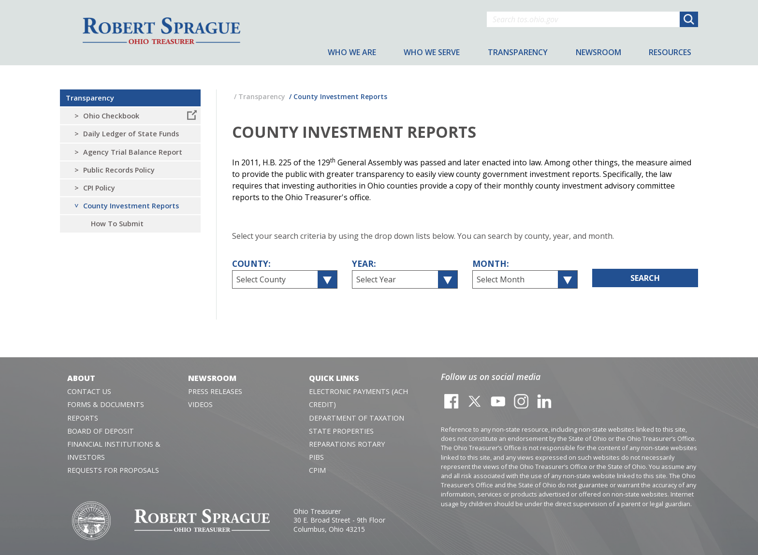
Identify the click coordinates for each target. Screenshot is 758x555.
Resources (670, 52)
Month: (490, 263)
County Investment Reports (131, 205)
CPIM (317, 470)
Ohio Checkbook (111, 115)
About (81, 378)
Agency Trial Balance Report (132, 152)
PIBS (316, 457)
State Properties (341, 431)
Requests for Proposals (113, 470)
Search (645, 278)
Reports (82, 418)
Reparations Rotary (347, 444)
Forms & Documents (105, 404)
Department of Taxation (356, 418)
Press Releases (215, 391)
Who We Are (352, 52)
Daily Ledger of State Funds (131, 133)
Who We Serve (432, 52)
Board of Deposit (100, 431)
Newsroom (212, 378)
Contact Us (89, 391)
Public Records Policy (119, 170)
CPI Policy (99, 187)
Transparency (90, 97)
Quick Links (334, 378)
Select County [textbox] (261, 279)
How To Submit (117, 223)
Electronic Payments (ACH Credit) (358, 398)
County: (251, 263)
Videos (200, 404)
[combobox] (285, 279)
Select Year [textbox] (376, 279)
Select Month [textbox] (501, 279)
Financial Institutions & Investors (113, 450)
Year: (364, 263)
